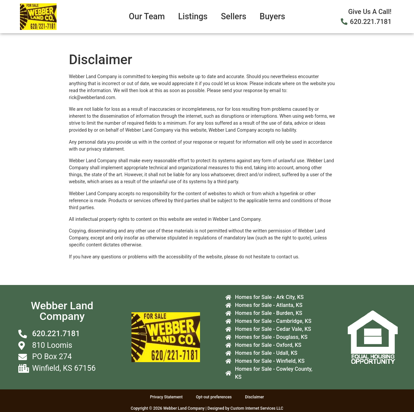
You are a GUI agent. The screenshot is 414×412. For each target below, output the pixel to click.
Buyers (272, 16)
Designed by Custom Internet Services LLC (246, 408)
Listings (192, 16)
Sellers (233, 16)
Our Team (147, 16)
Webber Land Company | (185, 408)
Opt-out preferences (214, 397)
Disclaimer (254, 397)
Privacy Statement (166, 397)
